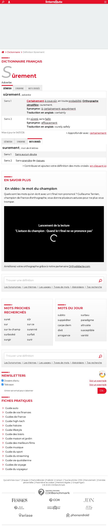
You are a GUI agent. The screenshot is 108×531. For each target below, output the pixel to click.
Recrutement (90, 480)
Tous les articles (70, 480)
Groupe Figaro (78, 482)
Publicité (49, 480)
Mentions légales (63, 482)
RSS (80, 480)
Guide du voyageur (16, 469)
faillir (48, 119)
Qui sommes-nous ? (11, 480)
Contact (58, 480)
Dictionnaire (13, 52)
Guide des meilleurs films (20, 443)
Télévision (8, 384)
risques (40, 160)
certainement (52, 108)
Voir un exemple (97, 380)
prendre (27, 160)
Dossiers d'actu (10, 380)
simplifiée (33, 105)
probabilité (75, 101)
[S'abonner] (54, 391)
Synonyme (19, 88)
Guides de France (15, 416)
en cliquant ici (98, 165)
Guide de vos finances (18, 412)
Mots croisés (34, 88)
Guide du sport (14, 451)
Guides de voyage (15, 464)
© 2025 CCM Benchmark (54, 485)
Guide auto (11, 408)
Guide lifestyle (13, 430)
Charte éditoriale (37, 480)
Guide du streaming (17, 456)
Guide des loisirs (14, 434)
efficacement (49, 122)
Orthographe (90, 101)
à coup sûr (51, 101)
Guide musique (14, 447)
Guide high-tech (15, 421)
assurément (68, 108)
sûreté (34, 119)
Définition (8, 141)
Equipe (25, 480)
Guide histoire (13, 425)
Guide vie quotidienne (18, 460)
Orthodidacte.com (79, 266)
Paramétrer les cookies (44, 482)
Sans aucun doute (26, 154)
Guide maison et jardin (18, 438)
